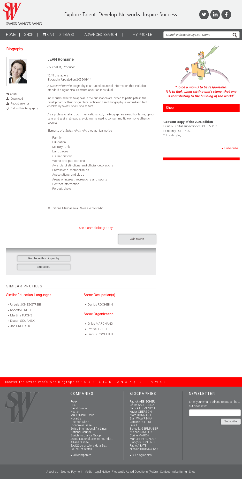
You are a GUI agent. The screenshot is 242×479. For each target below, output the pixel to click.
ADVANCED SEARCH (100, 34)
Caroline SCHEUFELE (143, 422)
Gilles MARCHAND (100, 323)
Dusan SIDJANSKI (22, 320)
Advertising (179, 471)
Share (13, 94)
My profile (142, 34)
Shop (28, 34)
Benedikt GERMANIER (144, 428)
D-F (94, 382)
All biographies (142, 455)
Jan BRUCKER (20, 326)
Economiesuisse (80, 425)
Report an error (20, 103)
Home (11, 34)
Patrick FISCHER (99, 329)
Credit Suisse (78, 408)
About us (52, 471)
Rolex (73, 401)
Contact (165, 471)
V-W (155, 382)
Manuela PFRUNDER (143, 439)
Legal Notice (102, 471)
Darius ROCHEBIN (100, 304)
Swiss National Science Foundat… (91, 439)
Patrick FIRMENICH (142, 408)
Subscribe (231, 148)
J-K (109, 382)
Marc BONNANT (140, 415)
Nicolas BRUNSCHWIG (144, 449)
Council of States (81, 449)
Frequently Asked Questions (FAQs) (135, 471)
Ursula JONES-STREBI (25, 304)
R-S (139, 382)
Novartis (75, 418)
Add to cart (137, 239)
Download (16, 98)
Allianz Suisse (79, 442)
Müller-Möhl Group (82, 415)
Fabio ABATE (138, 445)
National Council (80, 432)
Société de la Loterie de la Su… (88, 445)
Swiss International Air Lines (88, 428)
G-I (101, 382)
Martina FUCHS (21, 315)
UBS (73, 405)
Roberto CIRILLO (21, 310)
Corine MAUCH (139, 435)
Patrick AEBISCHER (142, 401)
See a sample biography (96, 228)
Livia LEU (135, 425)
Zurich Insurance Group (85, 435)
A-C (87, 382)
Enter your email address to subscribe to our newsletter (214, 404)
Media (88, 471)
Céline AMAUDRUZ (142, 405)
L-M (116, 382)
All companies (82, 455)
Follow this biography (24, 108)
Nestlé (74, 411)
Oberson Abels (79, 422)
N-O (124, 382)
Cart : (58, 34)
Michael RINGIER (141, 432)
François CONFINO (142, 442)
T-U (147, 382)
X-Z (163, 382)
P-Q (132, 382)
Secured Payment (71, 471)
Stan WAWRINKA (141, 418)
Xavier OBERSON (141, 411)
